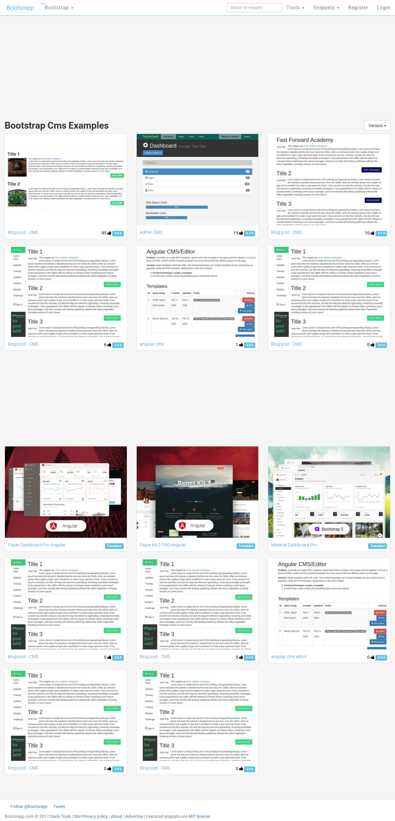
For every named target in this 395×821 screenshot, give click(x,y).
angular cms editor (289, 656)
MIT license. (200, 816)
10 (370, 232)
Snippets (326, 7)
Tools (295, 7)
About (117, 816)
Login (384, 7)
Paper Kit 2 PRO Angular (163, 544)
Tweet (59, 806)
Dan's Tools (60, 816)
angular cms (152, 344)
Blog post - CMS (23, 232)
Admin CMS (151, 232)
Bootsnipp (20, 7)
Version (377, 125)
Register (358, 7)
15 (238, 232)
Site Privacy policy (91, 816)
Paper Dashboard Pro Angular (36, 544)
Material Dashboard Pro (294, 544)
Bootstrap (57, 5)
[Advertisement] (151, 65)
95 (106, 232)
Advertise (134, 816)
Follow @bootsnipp (29, 806)
